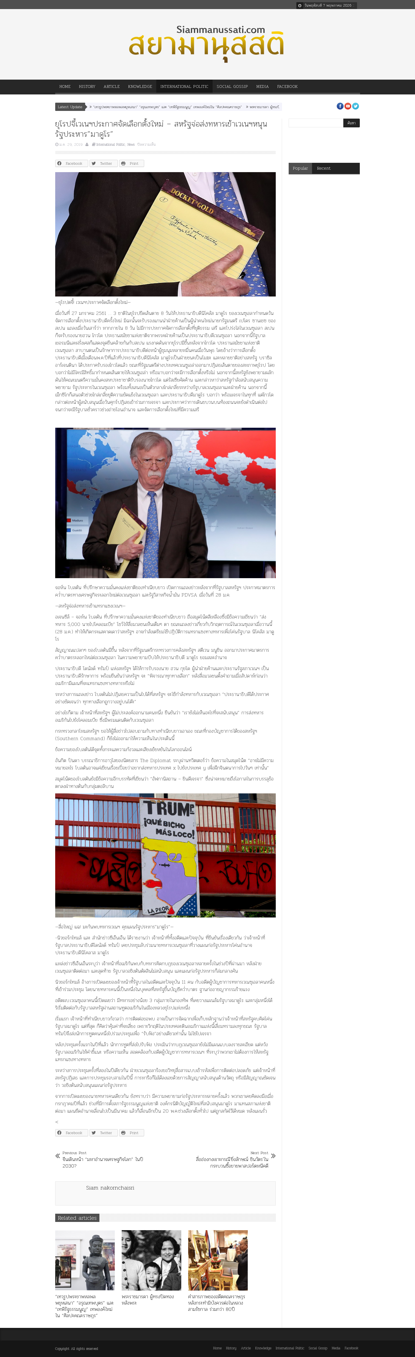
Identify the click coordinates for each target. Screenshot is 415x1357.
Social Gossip (232, 88)
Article (111, 88)
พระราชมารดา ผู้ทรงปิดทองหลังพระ (274, 107)
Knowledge (140, 88)
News (131, 144)
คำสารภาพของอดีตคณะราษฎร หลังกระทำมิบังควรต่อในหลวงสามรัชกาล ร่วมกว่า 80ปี (216, 1302)
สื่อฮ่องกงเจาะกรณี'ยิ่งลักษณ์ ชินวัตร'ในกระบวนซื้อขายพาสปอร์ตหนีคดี (226, 1159)
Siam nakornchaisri (110, 1187)
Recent (324, 168)
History (87, 88)
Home (65, 88)
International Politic (184, 88)
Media (262, 88)
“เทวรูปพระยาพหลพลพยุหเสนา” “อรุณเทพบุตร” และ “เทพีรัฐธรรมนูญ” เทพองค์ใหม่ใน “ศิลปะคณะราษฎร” (167, 107)
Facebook (287, 88)
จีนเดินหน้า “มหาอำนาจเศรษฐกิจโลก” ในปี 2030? (105, 1159)
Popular (300, 168)
